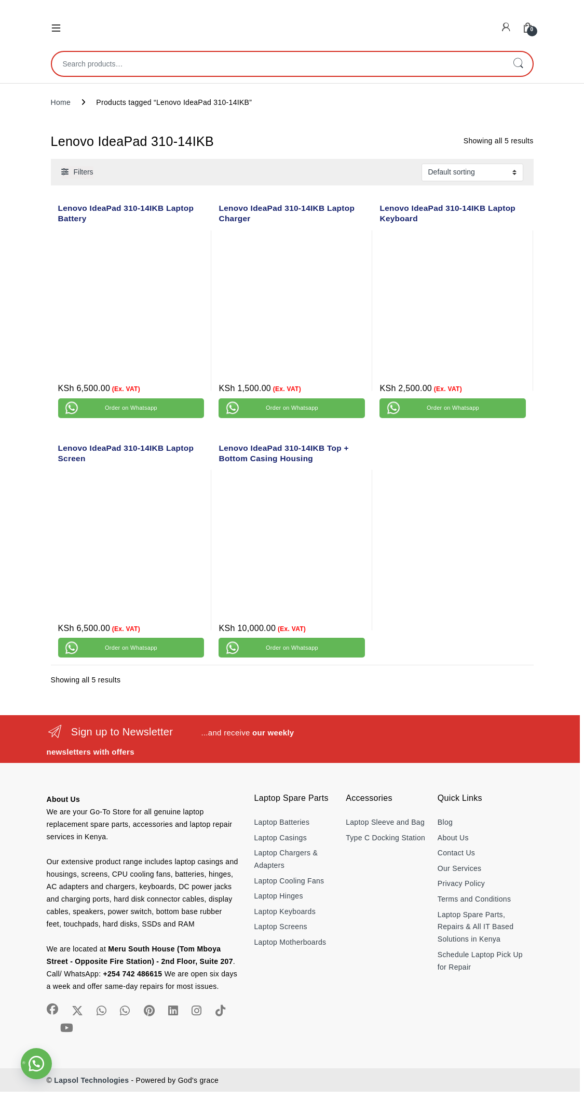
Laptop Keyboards (285, 911)
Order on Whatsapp (131, 408)
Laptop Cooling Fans (289, 881)
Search (518, 64)
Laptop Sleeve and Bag (385, 822)
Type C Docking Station (385, 838)
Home (61, 102)
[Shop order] (472, 172)
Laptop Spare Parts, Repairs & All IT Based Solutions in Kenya (475, 927)
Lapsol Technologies (91, 1080)
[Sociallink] (52, 1009)
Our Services (460, 868)
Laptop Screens (280, 926)
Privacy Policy (461, 883)
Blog (445, 822)
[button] (36, 1063)
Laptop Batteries (282, 822)
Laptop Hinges (278, 896)
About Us (453, 838)
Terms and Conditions (474, 899)
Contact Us (456, 853)
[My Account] (506, 27)
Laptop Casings (280, 838)
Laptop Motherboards (290, 942)
